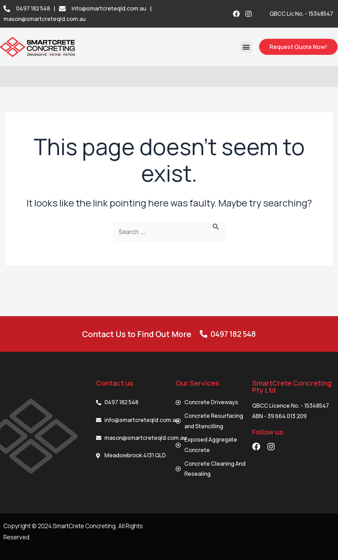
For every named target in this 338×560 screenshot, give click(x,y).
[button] (246, 47)
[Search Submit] (216, 226)
